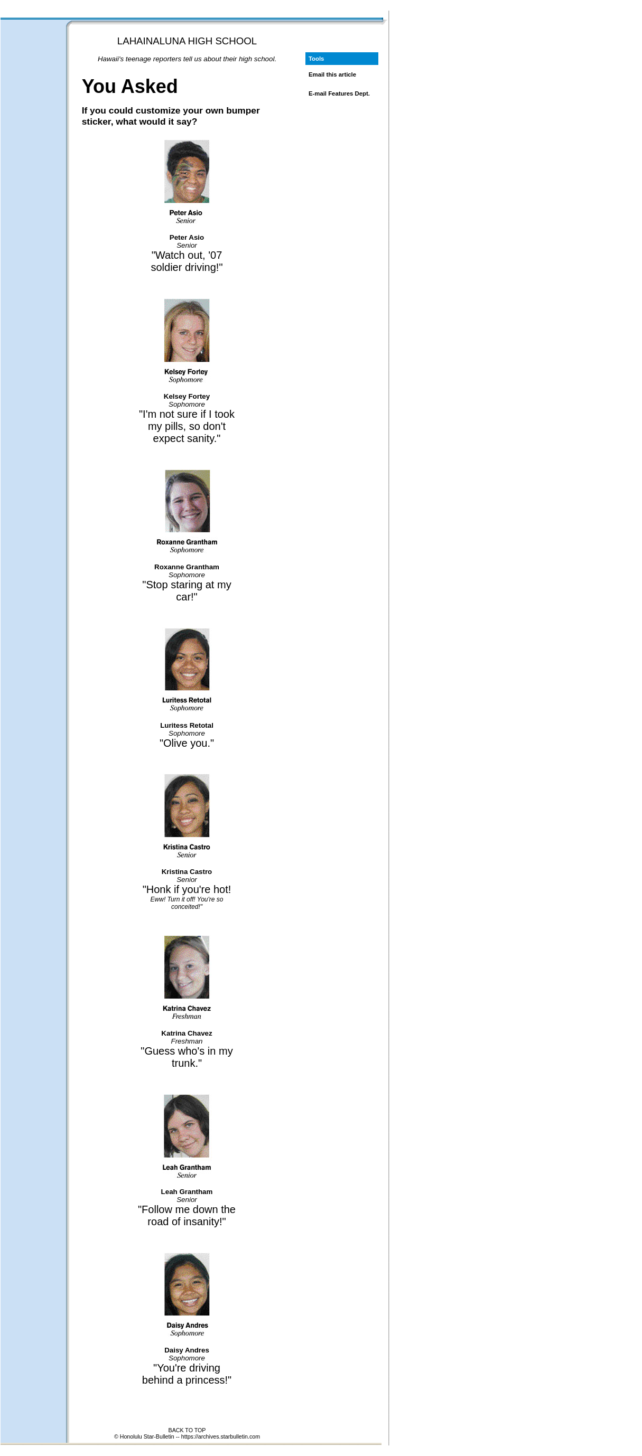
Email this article (332, 74)
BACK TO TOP (187, 1430)
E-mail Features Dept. (339, 93)
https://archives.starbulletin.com (220, 1436)
